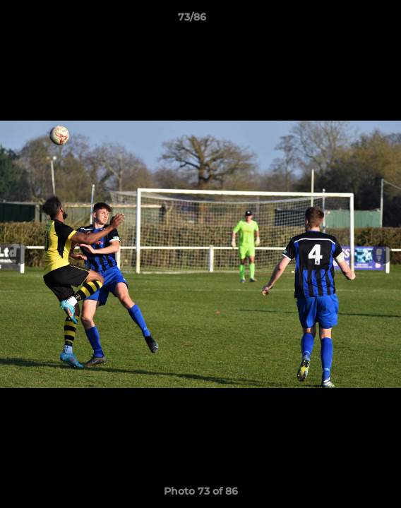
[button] (350, 20)
